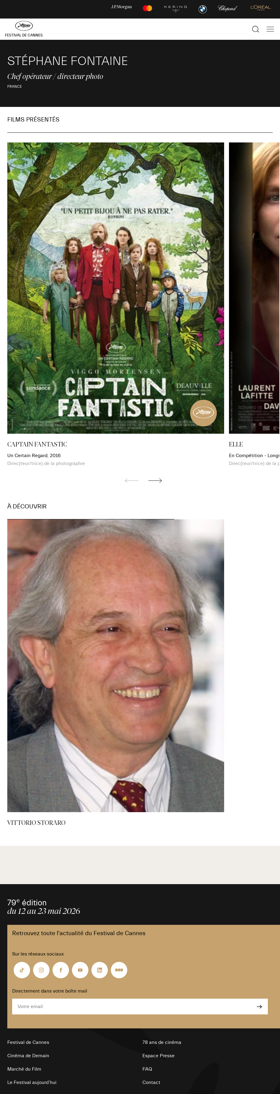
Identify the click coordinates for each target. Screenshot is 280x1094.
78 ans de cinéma (161, 1042)
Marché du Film (24, 1069)
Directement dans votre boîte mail (49, 991)
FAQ (147, 1069)
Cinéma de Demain (28, 1055)
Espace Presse (158, 1055)
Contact (151, 1082)
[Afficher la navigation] (270, 29)
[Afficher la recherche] (256, 29)
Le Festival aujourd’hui (31, 1082)
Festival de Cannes (28, 1042)
